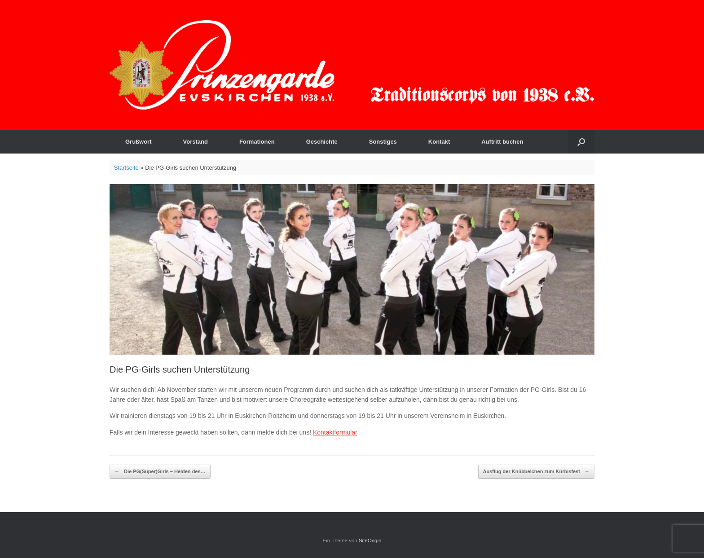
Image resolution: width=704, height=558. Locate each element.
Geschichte (322, 141)
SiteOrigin (370, 540)
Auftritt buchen (502, 141)
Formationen (257, 141)
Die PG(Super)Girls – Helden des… (160, 471)
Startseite (126, 167)
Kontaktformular (335, 432)
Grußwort (138, 141)
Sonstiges (383, 141)
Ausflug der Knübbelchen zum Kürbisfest (536, 471)
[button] (581, 142)
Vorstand (195, 141)
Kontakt (439, 141)
